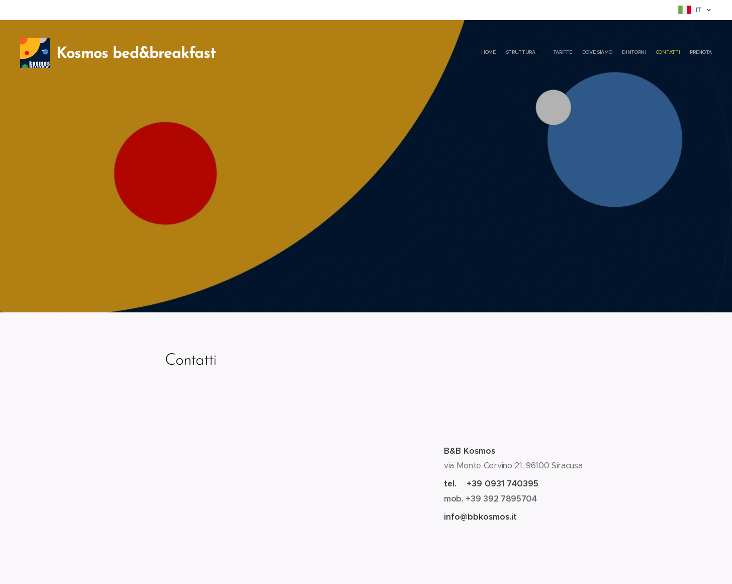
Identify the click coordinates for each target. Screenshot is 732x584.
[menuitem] (645, 52)
